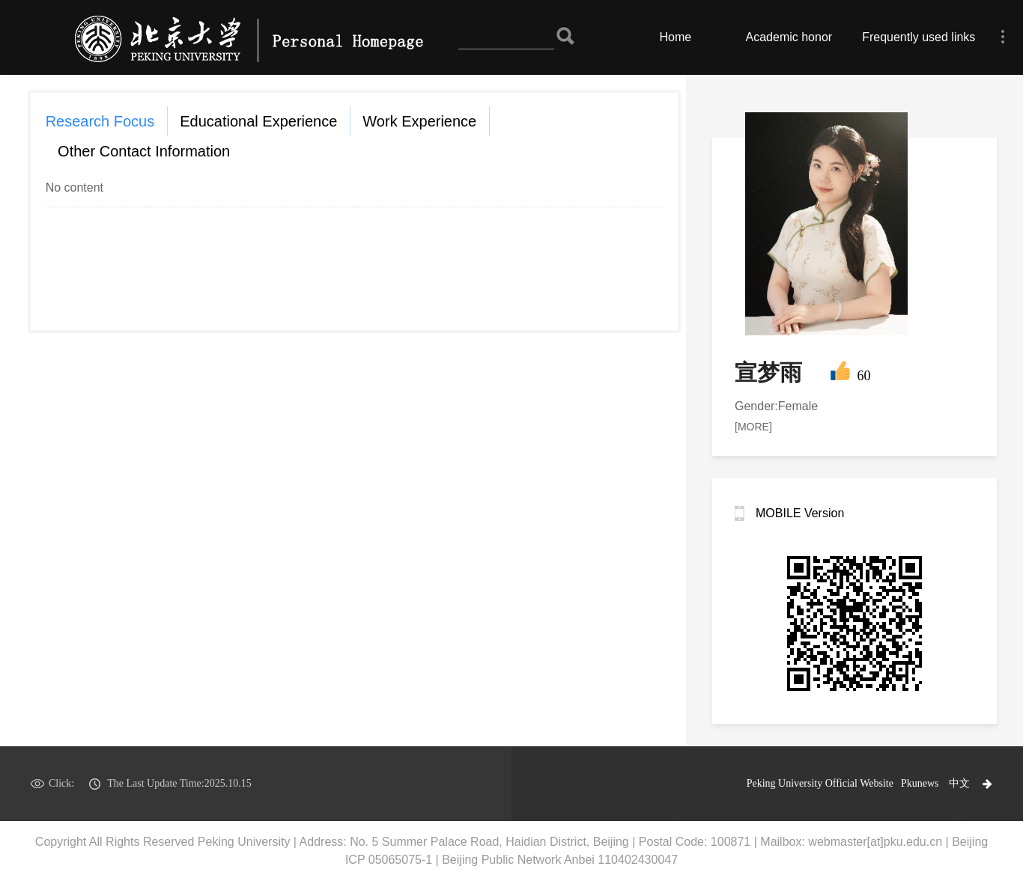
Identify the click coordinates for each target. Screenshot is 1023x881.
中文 (959, 783)
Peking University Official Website (820, 783)
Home (676, 37)
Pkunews (920, 783)
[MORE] (753, 427)
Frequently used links (918, 37)
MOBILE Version (800, 513)
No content (74, 187)
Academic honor (789, 37)
